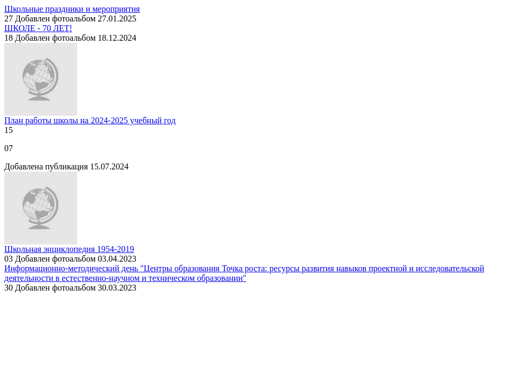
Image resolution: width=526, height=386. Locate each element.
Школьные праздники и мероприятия (72, 8)
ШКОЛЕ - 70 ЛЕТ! (38, 28)
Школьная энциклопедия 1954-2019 (69, 249)
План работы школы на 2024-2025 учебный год (90, 120)
